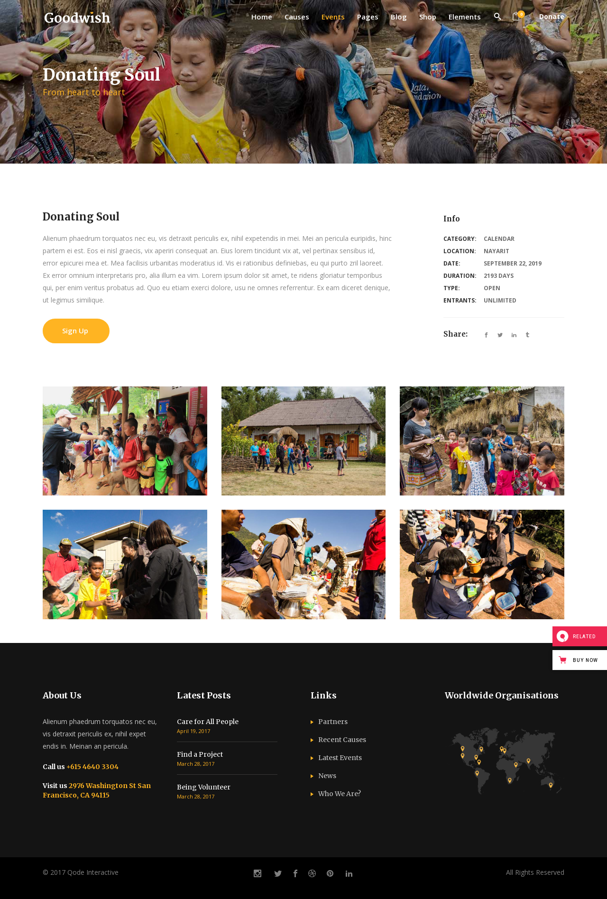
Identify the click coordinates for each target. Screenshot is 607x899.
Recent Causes (342, 739)
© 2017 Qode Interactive (81, 872)
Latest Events (340, 757)
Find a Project (200, 754)
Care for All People (208, 721)
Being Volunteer (203, 787)
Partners (333, 721)
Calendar (499, 239)
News (327, 775)
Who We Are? (339, 793)
